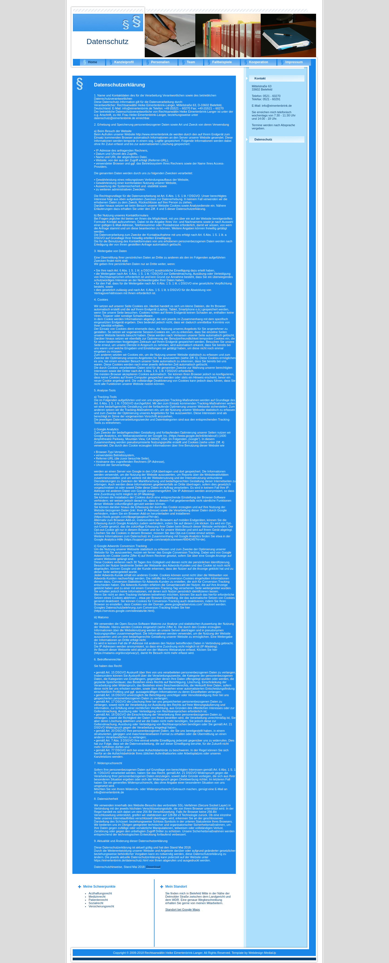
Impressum (294, 62)
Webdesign (256, 952)
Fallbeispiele (222, 62)
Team (191, 62)
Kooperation (258, 62)
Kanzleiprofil (124, 62)
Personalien (160, 62)
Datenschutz (263, 139)
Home (92, 62)
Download (153, 866)
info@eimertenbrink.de (277, 105)
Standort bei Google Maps (182, 909)
